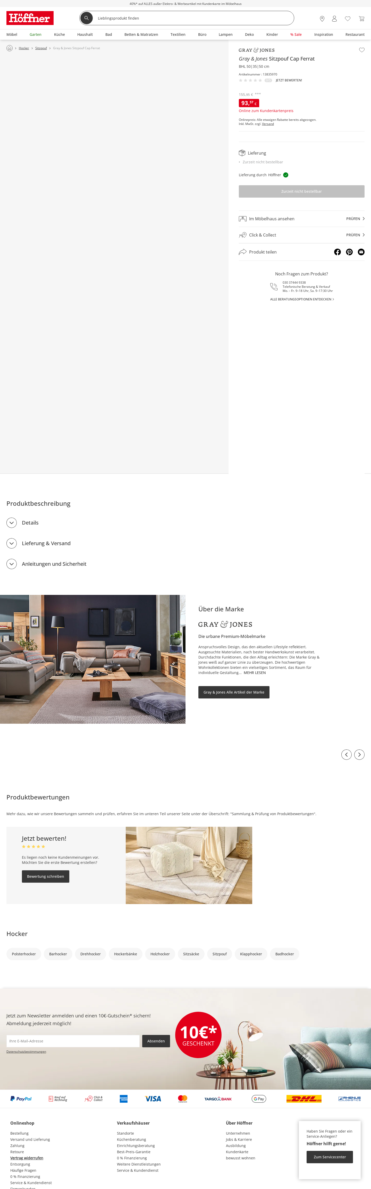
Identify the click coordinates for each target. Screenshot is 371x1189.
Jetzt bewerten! (289, 80)
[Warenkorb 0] (362, 19)
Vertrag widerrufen (26, 1158)
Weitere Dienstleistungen (139, 1164)
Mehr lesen (255, 672)
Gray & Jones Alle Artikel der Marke (234, 692)
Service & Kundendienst (31, 1182)
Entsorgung (20, 1164)
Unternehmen (238, 1133)
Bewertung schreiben (45, 876)
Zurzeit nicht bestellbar (301, 191)
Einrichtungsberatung (136, 1145)
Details (30, 522)
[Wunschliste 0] (347, 18)
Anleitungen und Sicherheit (54, 563)
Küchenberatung (131, 1139)
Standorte (125, 1133)
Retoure (17, 1151)
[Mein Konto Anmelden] (334, 19)
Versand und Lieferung (30, 1139)
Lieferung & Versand (46, 543)
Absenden (156, 1041)
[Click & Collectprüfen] (302, 235)
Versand (268, 124)
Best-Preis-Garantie (133, 1151)
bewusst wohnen (240, 1158)
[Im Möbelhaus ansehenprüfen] (302, 218)
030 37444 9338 (294, 282)
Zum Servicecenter (330, 1156)
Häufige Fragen (23, 1170)
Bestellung (19, 1133)
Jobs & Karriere (239, 1139)
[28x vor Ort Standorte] (322, 19)
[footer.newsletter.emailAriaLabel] (73, 1041)
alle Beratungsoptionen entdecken (300, 299)
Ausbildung (236, 1145)
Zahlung (17, 1145)
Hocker (17, 933)
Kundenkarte (237, 1151)
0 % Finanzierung (25, 1176)
